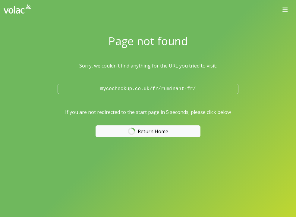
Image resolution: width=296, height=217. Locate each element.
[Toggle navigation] (285, 10)
